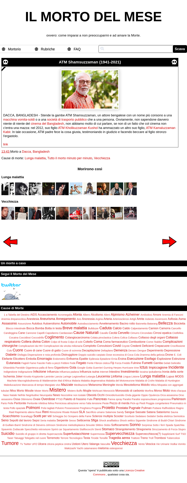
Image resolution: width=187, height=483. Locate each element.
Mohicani (97, 390)
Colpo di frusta (59, 341)
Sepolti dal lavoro (20, 420)
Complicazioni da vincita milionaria (63, 345)
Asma (182, 318)
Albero (86, 314)
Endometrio (59, 358)
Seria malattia (48, 420)
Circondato (146, 333)
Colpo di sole (75, 341)
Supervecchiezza (119, 433)
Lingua (127, 376)
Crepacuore (162, 345)
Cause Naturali (86, 332)
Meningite (109, 384)
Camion (154, 328)
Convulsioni (104, 345)
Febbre (65, 363)
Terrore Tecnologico (71, 438)
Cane (21, 332)
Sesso (72, 420)
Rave (38, 412)
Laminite (49, 376)
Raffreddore (169, 408)
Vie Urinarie (162, 444)
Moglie (87, 390)
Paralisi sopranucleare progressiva (151, 399)
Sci (65, 416)
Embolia (31, 358)
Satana (151, 412)
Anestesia (33, 318)
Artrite (140, 318)
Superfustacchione (76, 434)
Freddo (126, 363)
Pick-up (134, 403)
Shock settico (127, 420)
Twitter (27, 444)
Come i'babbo (154, 341)
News (56, 395)
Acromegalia (65, 314)
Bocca (30, 328)
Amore (157, 314)
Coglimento (54, 337)
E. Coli (177, 354)
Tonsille (103, 438)
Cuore (18, 350)
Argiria (99, 319)
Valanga (94, 443)
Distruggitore (69, 354)
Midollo (145, 384)
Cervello (124, 333)
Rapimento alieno (25, 412)
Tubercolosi (173, 438)
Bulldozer (93, 328)
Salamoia (110, 412)
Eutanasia (13, 363)
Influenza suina (89, 371)
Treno (144, 437)
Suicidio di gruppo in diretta (31, 434)
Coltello (88, 341)
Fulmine (136, 363)
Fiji (112, 363)
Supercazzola (54, 434)
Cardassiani (66, 333)
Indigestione (11, 371)
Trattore (135, 438)
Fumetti (147, 363)
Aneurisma (47, 319)
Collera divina (31, 341)
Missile (29, 390)
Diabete (11, 354)
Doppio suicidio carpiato (91, 354)
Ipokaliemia (155, 371)
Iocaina (144, 371)
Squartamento (71, 429)
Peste (105, 403)
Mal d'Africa (64, 380)
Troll (151, 438)
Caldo (126, 328)
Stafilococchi (87, 429)
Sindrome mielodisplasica (70, 425)
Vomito (182, 444)
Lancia (58, 376)
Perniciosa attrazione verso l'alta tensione (78, 403)
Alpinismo (118, 314)
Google (81, 367)
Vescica (150, 443)
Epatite (83, 358)
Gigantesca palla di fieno (40, 367)
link (5, 144)
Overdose (48, 399)
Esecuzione (135, 358)
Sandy (120, 412)
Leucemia (103, 376)
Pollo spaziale (17, 408)
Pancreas (100, 399)
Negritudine (32, 395)
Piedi (142, 403)
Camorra (164, 328)
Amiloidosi (146, 314)
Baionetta (141, 323)
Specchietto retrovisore (38, 429)
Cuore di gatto (52, 350)
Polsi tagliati (47, 408)
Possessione (72, 408)
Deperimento (155, 350)
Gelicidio (176, 363)
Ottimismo (26, 399)
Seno (5, 420)
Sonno (135, 424)
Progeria (96, 408)
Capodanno (51, 333)
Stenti (98, 429)
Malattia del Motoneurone (120, 380)
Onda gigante (132, 395)
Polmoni (33, 407)
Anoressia (88, 318)
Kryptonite (38, 376)
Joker (19, 376)
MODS (179, 376)
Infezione (39, 371)
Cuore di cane (33, 350)
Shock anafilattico (109, 420)
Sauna (174, 412)
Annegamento (66, 319)
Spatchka (179, 425)
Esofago (150, 358)
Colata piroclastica (100, 337)
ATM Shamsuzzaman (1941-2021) (90, 62)
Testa (86, 437)
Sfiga (94, 420)
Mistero (57, 390)
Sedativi (151, 416)
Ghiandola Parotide (14, 367)
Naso (6, 395)
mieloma (103, 448)
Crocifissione (177, 345)
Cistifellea (177, 333)
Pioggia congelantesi (157, 403)
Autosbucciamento (87, 323)
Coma (98, 341)
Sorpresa (147, 425)
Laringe (67, 376)
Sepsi (36, 420)
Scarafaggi (27, 416)
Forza (118, 363)
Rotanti (74, 412)
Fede (73, 363)
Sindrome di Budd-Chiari (160, 420)
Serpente (62, 420)
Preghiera (85, 408)
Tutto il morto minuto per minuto (69, 158)
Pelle (10, 403)
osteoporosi (116, 448)
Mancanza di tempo (33, 384)
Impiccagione (158, 367)
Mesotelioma (132, 384)
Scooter (119, 416)
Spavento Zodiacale (12, 429)
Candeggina (11, 333)
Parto (4, 403)
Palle (90, 399)
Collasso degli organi (151, 337)
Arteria (107, 318)
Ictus (144, 367)
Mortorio (14, 49)
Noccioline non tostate (73, 395)
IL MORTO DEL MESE (93, 16)
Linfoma (116, 376)
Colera (115, 337)
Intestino (114, 371)
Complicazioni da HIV (31, 345)
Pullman (146, 407)
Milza (154, 384)
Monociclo (109, 390)
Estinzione (178, 358)
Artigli (133, 319)
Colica (123, 337)
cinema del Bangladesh (47, 123)
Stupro (182, 429)
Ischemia (9, 376)
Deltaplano (107, 350)
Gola (73, 367)
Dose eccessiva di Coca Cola (122, 354)
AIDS (33, 314)
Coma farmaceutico (115, 341)
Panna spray (115, 399)
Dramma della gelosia (152, 354)
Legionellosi (78, 376)
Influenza (53, 371)
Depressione (172, 350)
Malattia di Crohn (145, 380)
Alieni (107, 314)
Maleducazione (12, 384)
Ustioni (76, 443)
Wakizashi (70, 448)
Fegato (81, 363)
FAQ (77, 49)
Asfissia (173, 318)
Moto (166, 390)
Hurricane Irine (130, 367)
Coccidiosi (25, 337)
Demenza (120, 350)
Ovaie (36, 399)
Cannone (31, 333)
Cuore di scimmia (71, 350)
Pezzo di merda (119, 403)
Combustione (137, 341)
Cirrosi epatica (162, 332)
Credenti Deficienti (142, 345)
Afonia (77, 314)
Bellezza (165, 323)
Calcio (117, 328)
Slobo (107, 425)
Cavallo (104, 333)
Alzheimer (132, 314)
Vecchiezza (102, 158)
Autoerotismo (51, 323)
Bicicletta (179, 323)
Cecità (113, 332)
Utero (84, 443)
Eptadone (105, 358)
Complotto (89, 345)
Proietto (108, 407)
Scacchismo (11, 416)
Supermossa (97, 434)
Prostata (122, 408)
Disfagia (22, 354)
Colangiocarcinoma (77, 337)
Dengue (141, 350)
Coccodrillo (37, 337)
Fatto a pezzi (53, 363)
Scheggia (58, 416)
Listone (135, 376)
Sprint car (56, 429)
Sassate (140, 412)
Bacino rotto (127, 323)
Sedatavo (140, 416)
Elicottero (19, 358)
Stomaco (108, 429)
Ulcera (42, 443)
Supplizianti (168, 434)
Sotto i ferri (159, 425)
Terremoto (53, 437)
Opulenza (154, 395)
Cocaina (13, 337)
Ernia (114, 358)
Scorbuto (129, 416)
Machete (12, 380)
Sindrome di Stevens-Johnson (39, 425)
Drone (169, 354)
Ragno (179, 408)
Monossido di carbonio (129, 390)
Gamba (158, 363)
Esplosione (164, 358)
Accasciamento (47, 314)
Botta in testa (53, 328)
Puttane (157, 408)
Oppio (144, 395)
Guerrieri (98, 367)
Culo (9, 350)
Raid (11, 412)
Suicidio (8, 433)
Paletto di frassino (75, 399)
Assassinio (9, 323)
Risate (66, 412)
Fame (33, 363)
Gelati (167, 363)
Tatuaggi (19, 438)
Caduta (105, 328)
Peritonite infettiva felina (40, 403)
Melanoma (95, 384)
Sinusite (90, 425)
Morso (158, 390)
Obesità (91, 395)
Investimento (130, 371)
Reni (45, 412)
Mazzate (67, 384)
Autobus (37, 323)
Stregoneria (143, 429)
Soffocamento (120, 424)
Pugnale (134, 408)
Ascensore (161, 319)
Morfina (149, 390)
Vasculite (105, 444)
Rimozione (56, 412)
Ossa (16, 399)
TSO (183, 434)
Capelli (41, 333)
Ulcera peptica (55, 444)
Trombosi (160, 437)
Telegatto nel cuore (35, 438)
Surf (177, 434)
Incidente (176, 367)
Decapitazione (91, 350)
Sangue (130, 412)
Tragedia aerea (119, 438)
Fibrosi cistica (102, 363)
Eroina (122, 358)
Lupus (170, 376)
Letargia (90, 376)
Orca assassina (169, 395)
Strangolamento (125, 429)
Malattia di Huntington (167, 380)
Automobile (69, 323)
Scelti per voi (42, 416)
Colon (46, 341)
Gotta (89, 367)
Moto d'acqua (178, 390)
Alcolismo (97, 314)
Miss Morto (17, 390)
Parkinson (179, 399)
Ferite (90, 363)
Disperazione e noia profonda (44, 354)
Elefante (7, 358)
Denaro (132, 350)
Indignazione (25, 371)
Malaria (76, 380)
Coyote (126, 345)
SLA (82, 412)
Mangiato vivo (53, 384)
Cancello (176, 328)
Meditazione (81, 384)
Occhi (100, 395)
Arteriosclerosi (121, 319)
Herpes (117, 367)
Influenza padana (69, 371)
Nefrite (21, 395)
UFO (34, 444)
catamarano (90, 448)
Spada (169, 425)
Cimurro (134, 333)
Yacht (80, 448)
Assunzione (24, 323)
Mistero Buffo (74, 390)
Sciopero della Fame (79, 416)
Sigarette (141, 420)
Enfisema (72, 358)
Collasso (133, 337)
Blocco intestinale (16, 328)
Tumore (10, 443)
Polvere (59, 408)
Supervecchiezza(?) (148, 433)
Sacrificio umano (95, 412)
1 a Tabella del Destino (17, 314)
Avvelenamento (109, 323)
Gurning (108, 367)
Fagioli (25, 363)
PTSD (59, 399)
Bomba (39, 328)
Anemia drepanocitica (13, 319)
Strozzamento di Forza (164, 429)
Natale (13, 395)
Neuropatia (46, 395)
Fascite (41, 363)
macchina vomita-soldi (19, 119)
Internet (104, 371)
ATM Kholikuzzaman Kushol (78, 128)
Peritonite (20, 403)
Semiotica (179, 416)
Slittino (99, 425)
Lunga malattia (35, 158)
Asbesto (149, 319)
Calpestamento (139, 328)
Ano (79, 319)
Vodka (173, 444)
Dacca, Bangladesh (36, 151)
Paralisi (127, 399)
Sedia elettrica (165, 416)
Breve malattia (75, 328)
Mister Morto (41, 390)
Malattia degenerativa (93, 380)
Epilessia (94, 358)
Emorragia (44, 358)
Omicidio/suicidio (114, 395)
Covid (117, 346)
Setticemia (83, 420)
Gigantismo (61, 367)
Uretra (67, 444)
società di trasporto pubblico (67, 119)
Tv (21, 444)
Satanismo (163, 412)
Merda (119, 384)
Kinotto (27, 376)
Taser (10, 438)
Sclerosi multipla (102, 416)
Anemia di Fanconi (172, 314)
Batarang (152, 323)
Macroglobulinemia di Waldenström (37, 380)
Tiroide (95, 438)
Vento (141, 444)
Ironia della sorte (172, 371)
